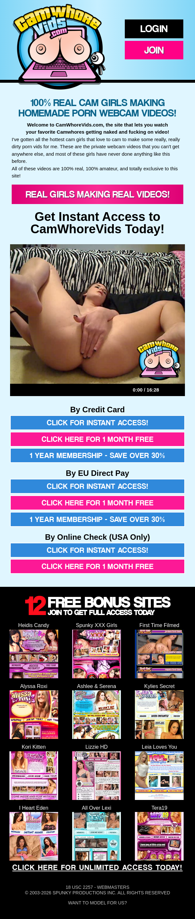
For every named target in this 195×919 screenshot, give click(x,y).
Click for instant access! (98, 422)
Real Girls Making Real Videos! (98, 194)
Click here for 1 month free (98, 439)
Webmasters (113, 887)
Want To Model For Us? (97, 902)
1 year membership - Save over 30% (97, 455)
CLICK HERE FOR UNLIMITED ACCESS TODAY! (97, 867)
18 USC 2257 (79, 887)
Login (154, 28)
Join (154, 50)
